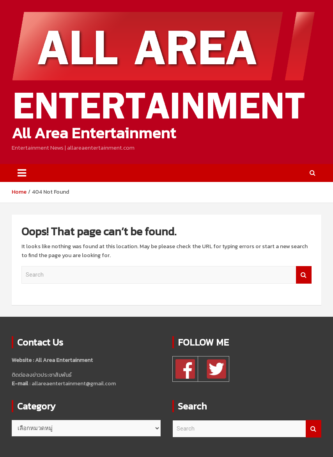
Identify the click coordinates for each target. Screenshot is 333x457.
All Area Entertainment (94, 133)
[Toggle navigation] (22, 173)
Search (304, 275)
